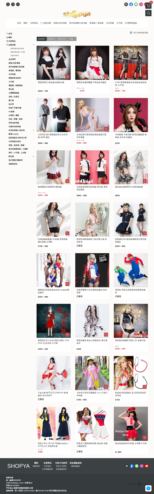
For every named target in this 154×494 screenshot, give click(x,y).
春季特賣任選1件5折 (17, 48)
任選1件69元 (14, 55)
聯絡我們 (36, 466)
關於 (36, 463)
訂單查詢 (47, 466)
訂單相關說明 (47, 469)
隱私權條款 (75, 466)
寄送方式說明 (61, 466)
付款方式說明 (61, 463)
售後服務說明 (61, 469)
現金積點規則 (76, 463)
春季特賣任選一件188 (17, 52)
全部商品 (47, 463)
